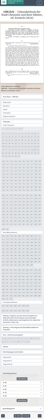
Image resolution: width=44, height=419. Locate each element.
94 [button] (3, 156)
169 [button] (39, 181)
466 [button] (27, 289)
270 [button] (3, 218)
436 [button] (27, 280)
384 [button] (11, 262)
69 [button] (38, 147)
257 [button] (31, 211)
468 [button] (35, 289)
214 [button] (19, 198)
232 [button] (11, 205)
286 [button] (27, 221)
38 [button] (16, 140)
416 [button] (27, 273)
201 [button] (7, 195)
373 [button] (7, 259)
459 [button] (39, 286)
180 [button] (3, 187)
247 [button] (31, 208)
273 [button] (15, 218)
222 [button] (11, 202)
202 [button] (11, 195)
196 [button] (27, 190)
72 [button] (9, 150)
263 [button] (15, 215)
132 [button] (11, 171)
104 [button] (19, 161)
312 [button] (3, 239)
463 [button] (15, 289)
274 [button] (19, 218)
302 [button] (3, 236)
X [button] (20, 342)
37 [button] (12, 140)
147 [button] (31, 174)
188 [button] (35, 187)
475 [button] (23, 293)
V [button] (15, 342)
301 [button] (7, 229)
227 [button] (31, 202)
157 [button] (31, 177)
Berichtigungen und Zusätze (13, 352)
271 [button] (7, 218)
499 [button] (27, 306)
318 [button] (27, 239)
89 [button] (25, 153)
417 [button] (31, 273)
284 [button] (19, 221)
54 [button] (28, 143)
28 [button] (22, 137)
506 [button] (27, 311)
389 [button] (31, 262)
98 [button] (16, 156)
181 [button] (7, 187)
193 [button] (15, 190)
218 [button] (35, 198)
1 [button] (2, 129)
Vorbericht (7, 113)
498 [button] (23, 306)
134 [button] (19, 171)
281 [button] (7, 221)
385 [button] (15, 262)
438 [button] (35, 280)
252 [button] (11, 211)
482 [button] (11, 296)
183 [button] (15, 187)
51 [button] (19, 143)
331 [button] (39, 242)
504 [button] (19, 311)
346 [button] (19, 249)
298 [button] (35, 224)
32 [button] (35, 137)
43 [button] (32, 140)
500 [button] (3, 311)
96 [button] (9, 156)
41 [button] (25, 140)
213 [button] (15, 198)
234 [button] (19, 205)
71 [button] (6, 150)
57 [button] (38, 143)
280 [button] (3, 221)
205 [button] (23, 195)
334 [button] (11, 246)
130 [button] (3, 171)
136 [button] (27, 171)
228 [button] (35, 202)
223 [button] (15, 202)
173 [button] (15, 184)
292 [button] (11, 224)
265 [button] (23, 215)
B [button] (5, 338)
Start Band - (10, 97)
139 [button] (39, 171)
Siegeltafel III (7, 364)
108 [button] (35, 161)
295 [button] (23, 224)
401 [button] (7, 270)
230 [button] (3, 205)
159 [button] (39, 177)
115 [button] (23, 164)
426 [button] (27, 276)
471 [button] (7, 293)
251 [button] (7, 211)
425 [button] (23, 276)
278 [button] (35, 218)
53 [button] (25, 143)
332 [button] (3, 246)
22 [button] (3, 137)
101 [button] (7, 161)
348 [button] (27, 249)
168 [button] (35, 181)
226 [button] (27, 202)
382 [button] (3, 262)
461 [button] (7, 289)
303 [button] (7, 236)
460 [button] (3, 289)
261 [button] (7, 215)
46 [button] (3, 143)
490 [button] (3, 299)
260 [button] (3, 215)
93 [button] (38, 153)
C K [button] (8, 338)
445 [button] (23, 283)
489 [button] (39, 296)
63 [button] (19, 147)
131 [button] (7, 171)
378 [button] (27, 259)
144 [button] (19, 174)
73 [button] (12, 150)
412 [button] (11, 273)
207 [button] (31, 195)
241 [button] (7, 208)
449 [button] (39, 283)
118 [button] (35, 164)
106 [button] (27, 161)
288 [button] (35, 221)
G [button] (18, 338)
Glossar (5, 347)
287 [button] (31, 221)
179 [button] (39, 184)
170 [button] (3, 184)
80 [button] (35, 150)
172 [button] (11, 184)
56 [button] (35, 143)
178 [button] (35, 184)
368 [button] (27, 255)
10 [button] (3, 134)
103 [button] (15, 161)
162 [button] (11, 181)
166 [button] (27, 181)
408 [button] (35, 270)
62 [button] (16, 147)
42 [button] (28, 140)
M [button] (31, 338)
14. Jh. (5, 389)
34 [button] (3, 140)
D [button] (11, 338)
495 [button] (11, 306)
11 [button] (6, 134)
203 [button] (15, 195)
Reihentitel (7, 102)
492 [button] (11, 299)
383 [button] (7, 262)
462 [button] (11, 289)
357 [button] (23, 252)
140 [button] (3, 174)
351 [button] (39, 249)
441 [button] (7, 283)
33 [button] (38, 137)
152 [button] (11, 177)
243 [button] (15, 208)
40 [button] (22, 140)
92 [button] (35, 153)
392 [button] (3, 265)
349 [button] (31, 249)
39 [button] (19, 140)
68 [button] (35, 147)
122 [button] (11, 168)
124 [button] (19, 168)
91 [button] (32, 153)
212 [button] (11, 198)
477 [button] (31, 293)
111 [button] (7, 164)
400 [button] (3, 270)
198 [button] (35, 190)
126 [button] (27, 168)
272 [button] (11, 218)
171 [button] (7, 184)
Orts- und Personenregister (13, 335)
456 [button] (27, 286)
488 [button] (35, 296)
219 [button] (39, 198)
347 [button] (23, 249)
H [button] (21, 338)
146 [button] (27, 174)
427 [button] (31, 276)
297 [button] (31, 224)
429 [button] (39, 276)
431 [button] (7, 280)
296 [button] (27, 224)
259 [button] (39, 211)
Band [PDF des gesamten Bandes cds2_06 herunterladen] (26, 416)
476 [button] (27, 293)
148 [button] (35, 174)
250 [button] (3, 211)
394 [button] (11, 265)
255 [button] (23, 211)
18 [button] (28, 134)
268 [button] (35, 215)
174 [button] (19, 184)
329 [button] (31, 242)
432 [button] (11, 280)
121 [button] (7, 168)
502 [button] (11, 311)
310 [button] (35, 236)
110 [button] (3, 164)
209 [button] (39, 195)
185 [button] (23, 187)
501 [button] (7, 311)
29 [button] (25, 137)
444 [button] (19, 283)
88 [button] (22, 153)
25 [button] (12, 137)
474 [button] (19, 293)
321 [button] (39, 239)
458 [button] (35, 286)
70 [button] (3, 150)
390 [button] (35, 262)
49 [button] (12, 143)
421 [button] (7, 276)
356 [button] (19, 252)
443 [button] (15, 283)
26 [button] (16, 137)
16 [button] (22, 134)
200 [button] (3, 195)
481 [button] (7, 296)
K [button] (26, 338)
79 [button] (32, 150)
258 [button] (35, 211)
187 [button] (31, 187)
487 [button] (31, 296)
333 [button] (7, 246)
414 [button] (19, 273)
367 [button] (23, 255)
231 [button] (7, 205)
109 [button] (39, 161)
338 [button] (27, 246)
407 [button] (31, 270)
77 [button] (25, 150)
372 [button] (3, 259)
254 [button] (19, 211)
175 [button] (23, 184)
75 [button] (19, 150)
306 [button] (19, 236)
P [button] (39, 338)
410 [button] (3, 273)
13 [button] (12, 134)
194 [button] (19, 190)
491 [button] (7, 299)
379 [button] (31, 259)
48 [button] (9, 143)
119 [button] (39, 164)
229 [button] (39, 202)
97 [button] (12, 156)
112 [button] (11, 164)
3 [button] (7, 129)
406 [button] (27, 270)
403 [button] (15, 270)
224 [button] (19, 202)
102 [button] (11, 161)
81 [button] (38, 150)
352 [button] (3, 252)
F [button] (16, 338)
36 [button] (9, 140)
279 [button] (39, 218)
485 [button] (23, 296)
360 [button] (35, 252)
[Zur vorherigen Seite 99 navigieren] (3, 416)
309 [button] (31, 236)
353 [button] (7, 252)
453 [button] (15, 286)
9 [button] (21, 129)
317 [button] (23, 239)
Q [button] (2, 342)
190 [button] (3, 190)
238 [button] (35, 205)
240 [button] (3, 208)
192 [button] (11, 190)
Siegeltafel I (7, 357)
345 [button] (15, 249)
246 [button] (27, 208)
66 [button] (28, 147)
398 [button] (27, 265)
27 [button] (19, 137)
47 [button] (6, 143)
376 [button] (19, 259)
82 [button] (3, 153)
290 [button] (3, 224)
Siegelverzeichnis (9, 116)
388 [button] (27, 262)
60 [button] (9, 147)
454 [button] (19, 286)
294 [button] (19, 224)
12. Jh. (5, 382)
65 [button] (25, 147)
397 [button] (23, 265)
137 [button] (31, 171)
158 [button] (35, 177)
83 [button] (6, 153)
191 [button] (7, 190)
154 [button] (19, 177)
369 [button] (31, 255)
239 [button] (39, 205)
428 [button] (35, 276)
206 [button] (27, 195)
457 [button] (31, 286)
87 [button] (19, 153)
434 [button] (19, 280)
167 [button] (31, 181)
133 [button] (15, 171)
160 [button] (3, 181)
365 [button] (15, 255)
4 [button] (9, 129)
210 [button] (3, 198)
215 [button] (23, 198)
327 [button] (23, 242)
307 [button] (23, 236)
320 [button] (35, 239)
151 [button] (7, 177)
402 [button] (11, 270)
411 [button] (7, 273)
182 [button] (11, 187)
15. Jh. (5, 392)
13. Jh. (5, 386)
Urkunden (6, 122)
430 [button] (3, 280)
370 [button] (35, 255)
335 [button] (15, 246)
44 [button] (35, 140)
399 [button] (31, 265)
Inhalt (5, 109)
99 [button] (19, 156)
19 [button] (32, 134)
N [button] (33, 338)
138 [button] (35, 171)
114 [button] (19, 164)
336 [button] (19, 246)
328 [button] (27, 242)
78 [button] (28, 150)
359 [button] (31, 252)
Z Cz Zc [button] (27, 342)
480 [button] (3, 296)
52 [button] (22, 143)
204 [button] (19, 195)
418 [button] (35, 273)
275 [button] (23, 218)
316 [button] (19, 239)
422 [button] (11, 276)
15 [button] (19, 134)
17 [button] (25, 134)
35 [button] (6, 140)
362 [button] (3, 255)
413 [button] (15, 273)
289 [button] (39, 221)
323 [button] (7, 242)
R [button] (5, 342)
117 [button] (31, 164)
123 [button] (15, 168)
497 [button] (19, 306)
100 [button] (3, 161)
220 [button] (3, 202)
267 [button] (31, 215)
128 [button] (35, 168)
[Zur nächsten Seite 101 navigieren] (40, 416)
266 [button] (27, 215)
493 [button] (3, 306)
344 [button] (11, 249)
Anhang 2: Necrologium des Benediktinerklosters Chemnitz (20, 329)
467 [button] (31, 289)
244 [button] (19, 208)
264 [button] (19, 215)
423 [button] (15, 276)
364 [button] (11, 255)
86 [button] (16, 153)
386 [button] (19, 262)
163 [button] (15, 181)
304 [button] (11, 236)
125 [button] (23, 168)
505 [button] (23, 311)
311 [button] (39, 236)
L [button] (28, 338)
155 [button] (23, 177)
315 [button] (15, 239)
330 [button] (35, 242)
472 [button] (11, 293)
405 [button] (23, 270)
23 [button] (6, 137)
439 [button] (39, 280)
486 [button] (27, 296)
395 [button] (15, 265)
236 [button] (27, 205)
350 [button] (35, 249)
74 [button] (16, 150)
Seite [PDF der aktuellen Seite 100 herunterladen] (18, 416)
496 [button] (15, 306)
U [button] (12, 342)
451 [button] (7, 286)
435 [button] (23, 280)
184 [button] (19, 187)
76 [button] (22, 150)
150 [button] (3, 177)
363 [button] (7, 255)
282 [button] (11, 221)
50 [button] (16, 143)
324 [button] (11, 242)
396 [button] (19, 265)
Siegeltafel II (7, 361)
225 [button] (23, 202)
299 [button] (39, 224)
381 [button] (39, 259)
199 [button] (39, 190)
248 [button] (35, 208)
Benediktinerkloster (10, 232)
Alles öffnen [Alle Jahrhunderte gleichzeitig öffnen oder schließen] (22, 379)
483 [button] (15, 296)
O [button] (36, 338)
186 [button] (27, 187)
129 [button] (39, 168)
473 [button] (15, 293)
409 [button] (39, 270)
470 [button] (3, 293)
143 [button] (15, 174)
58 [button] (3, 147)
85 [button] (12, 153)
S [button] (7, 342)
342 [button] (3, 249)
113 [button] (15, 164)
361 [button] (39, 252)
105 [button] (23, 161)
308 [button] (27, 236)
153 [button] (15, 177)
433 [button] (15, 280)
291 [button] (7, 224)
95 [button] (6, 156)
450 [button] (3, 286)
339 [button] (31, 246)
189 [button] (39, 187)
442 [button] (11, 283)
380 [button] (35, 259)
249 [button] (39, 208)
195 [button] (23, 190)
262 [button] (11, 215)
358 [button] (27, 252)
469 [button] (39, 289)
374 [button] (11, 259)
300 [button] (3, 229)
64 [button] (22, 147)
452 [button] (11, 286)
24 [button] (9, 137)
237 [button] (31, 205)
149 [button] (39, 174)
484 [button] (19, 296)
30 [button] (28, 137)
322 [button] (3, 242)
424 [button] (19, 276)
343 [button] (7, 249)
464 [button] (19, 289)
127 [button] (31, 168)
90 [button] (28, 153)
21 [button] (38, 134)
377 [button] (23, 259)
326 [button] (19, 242)
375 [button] (15, 259)
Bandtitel (6, 106)
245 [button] (23, 208)
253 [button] (15, 211)
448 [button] (35, 283)
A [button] (2, 338)
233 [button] (15, 205)
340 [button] (35, 246)
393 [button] (7, 265)
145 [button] (23, 174)
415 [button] (23, 273)
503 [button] (15, 311)
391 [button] (39, 262)
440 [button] (3, 283)
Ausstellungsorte (9, 408)
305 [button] (15, 236)
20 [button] (35, 134)
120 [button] (3, 168)
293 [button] (15, 224)
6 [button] (14, 129)
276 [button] (27, 218)
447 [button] (31, 283)
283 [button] (15, 221)
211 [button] (7, 198)
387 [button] (23, 262)
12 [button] (9, 134)
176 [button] (27, 184)
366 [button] (19, 255)
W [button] (18, 342)
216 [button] (27, 198)
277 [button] (31, 218)
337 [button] (23, 246)
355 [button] (15, 252)
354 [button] (11, 252)
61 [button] (12, 147)
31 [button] (32, 137)
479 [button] (39, 293)
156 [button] (27, 177)
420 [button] (3, 276)
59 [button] (6, 147)
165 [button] (23, 181)
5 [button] (12, 129)
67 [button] (32, 147)
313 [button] (7, 239)
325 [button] (15, 242)
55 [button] (32, 143)
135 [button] (23, 171)
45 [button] (38, 140)
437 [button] (31, 280)
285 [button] (23, 221)
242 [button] (11, 208)
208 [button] (35, 195)
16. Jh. (5, 396)
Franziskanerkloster (10, 302)
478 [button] (35, 293)
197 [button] (31, 190)
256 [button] (27, 211)
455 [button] (23, 286)
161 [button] (7, 181)
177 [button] (31, 184)
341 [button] (39, 246)
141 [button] (7, 174)
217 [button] (31, 198)
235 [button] (23, 205)
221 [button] (7, 202)
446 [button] (27, 283)
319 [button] (31, 239)
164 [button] (19, 181)
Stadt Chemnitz (8, 125)
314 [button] (11, 239)
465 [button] (23, 289)
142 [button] (11, 174)
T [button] (10, 342)
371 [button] (39, 255)
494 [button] (7, 306)
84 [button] (9, 153)
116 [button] (27, 164)
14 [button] (16, 134)
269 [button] (39, 215)
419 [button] (39, 273)
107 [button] (31, 161)
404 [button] (19, 270)
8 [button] (19, 129)
